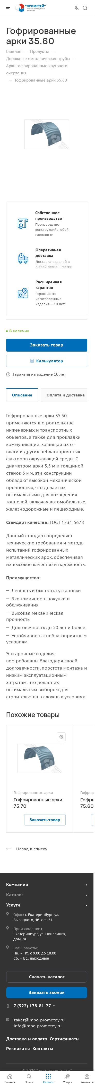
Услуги (13, 905)
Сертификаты (65, 1039)
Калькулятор (49, 360)
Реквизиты (18, 1048)
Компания (17, 884)
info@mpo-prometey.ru (38, 1025)
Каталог (14, 895)
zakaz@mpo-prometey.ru (39, 1019)
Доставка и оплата (26, 1039)
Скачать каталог (46, 977)
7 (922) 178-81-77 (32, 1006)
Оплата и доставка (66, 394)
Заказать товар (46, 345)
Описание (22, 394)
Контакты (42, 1048)
